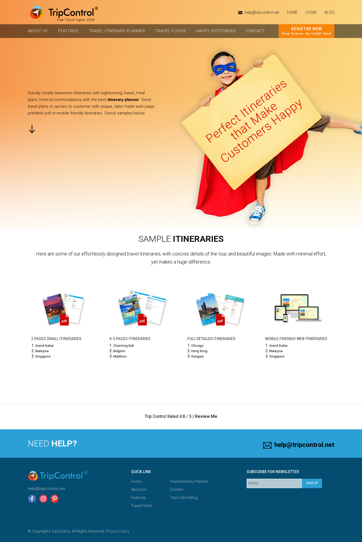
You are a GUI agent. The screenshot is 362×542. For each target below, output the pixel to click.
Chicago (197, 346)
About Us (38, 31)
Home (136, 481)
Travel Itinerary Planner (116, 31)
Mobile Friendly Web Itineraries (296, 339)
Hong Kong (199, 351)
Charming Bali (123, 346)
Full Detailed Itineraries (211, 339)
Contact (255, 31)
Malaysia (42, 351)
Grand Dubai (44, 346)
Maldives (120, 356)
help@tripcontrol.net (262, 12)
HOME (292, 12)
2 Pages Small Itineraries (56, 339)
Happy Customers (216, 31)
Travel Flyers (170, 31)
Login (311, 12)
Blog (329, 12)
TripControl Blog (183, 497)
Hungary (197, 356)
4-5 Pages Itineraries (130, 339)
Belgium (119, 351)
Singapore (43, 356)
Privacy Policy (117, 531)
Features (68, 31)
